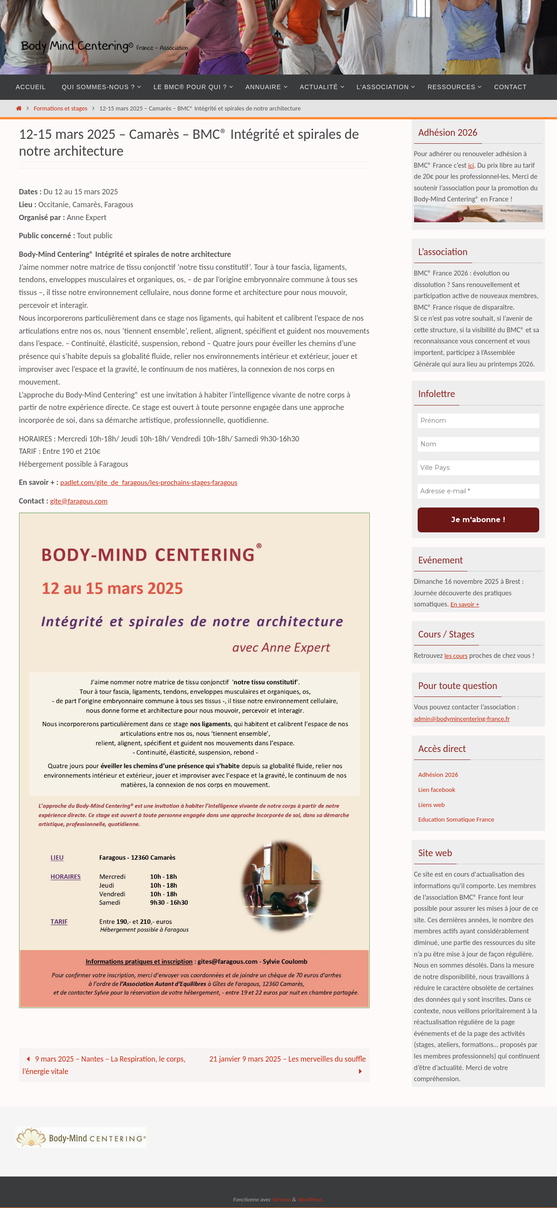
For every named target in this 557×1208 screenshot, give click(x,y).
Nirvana (281, 1199)
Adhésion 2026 (440, 774)
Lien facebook (438, 789)
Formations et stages (60, 108)
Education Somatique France (460, 819)
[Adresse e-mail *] (478, 491)
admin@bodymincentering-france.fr (466, 718)
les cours (457, 655)
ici (471, 165)
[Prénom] (478, 420)
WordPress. (310, 1199)
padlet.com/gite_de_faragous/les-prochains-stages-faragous (157, 482)
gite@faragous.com (81, 501)
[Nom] (478, 444)
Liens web (433, 804)
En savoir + (466, 604)
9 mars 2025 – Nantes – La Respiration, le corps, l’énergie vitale (106, 1065)
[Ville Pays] (478, 467)
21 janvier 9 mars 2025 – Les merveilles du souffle (285, 1065)
